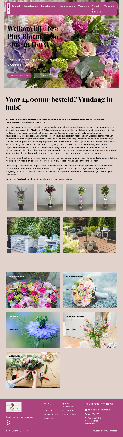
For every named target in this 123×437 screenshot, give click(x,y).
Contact (16, 6)
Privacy (47, 403)
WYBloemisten (110, 430)
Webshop (109, 6)
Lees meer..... (17, 289)
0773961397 (92, 414)
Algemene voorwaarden (68, 405)
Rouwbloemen (31, 6)
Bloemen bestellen (19, 75)
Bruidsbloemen (48, 6)
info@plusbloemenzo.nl (97, 409)
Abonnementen (67, 6)
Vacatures (83, 6)
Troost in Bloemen (96, 9)
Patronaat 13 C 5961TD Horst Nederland (93, 421)
